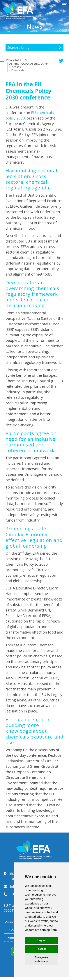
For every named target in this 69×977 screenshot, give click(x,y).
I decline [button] (41, 948)
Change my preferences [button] (41, 959)
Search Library (18, 47)
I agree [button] (41, 940)
